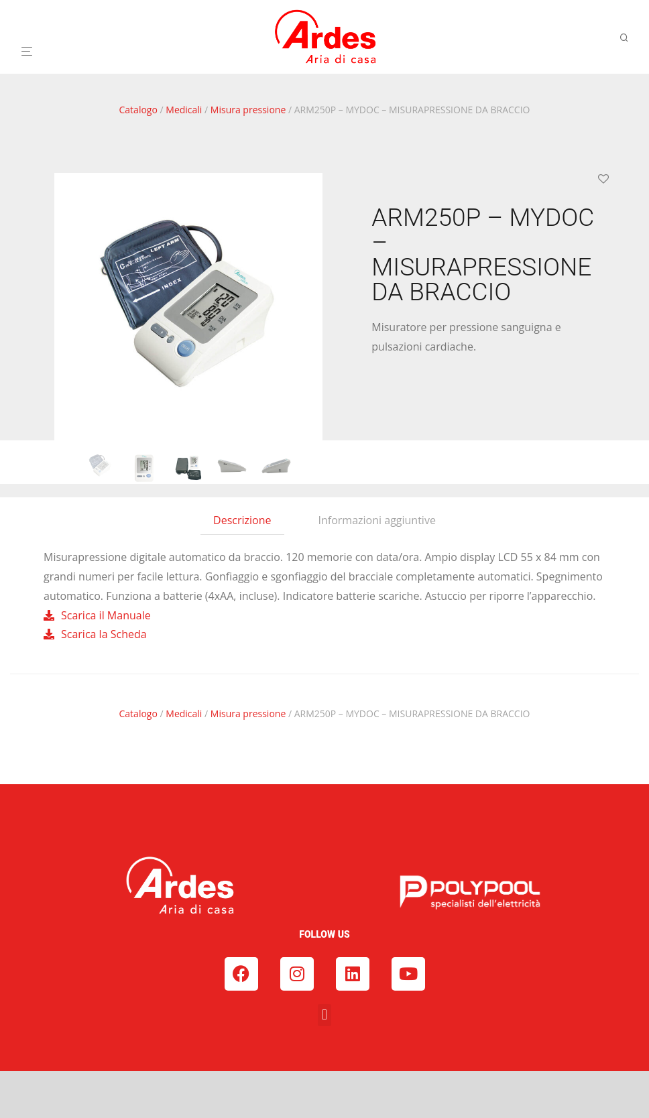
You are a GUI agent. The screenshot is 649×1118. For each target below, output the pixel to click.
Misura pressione (248, 109)
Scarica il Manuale (106, 615)
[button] (324, 1015)
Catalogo (138, 109)
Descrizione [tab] (242, 520)
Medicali (184, 109)
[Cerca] (629, 38)
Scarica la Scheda (104, 634)
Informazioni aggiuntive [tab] (377, 520)
